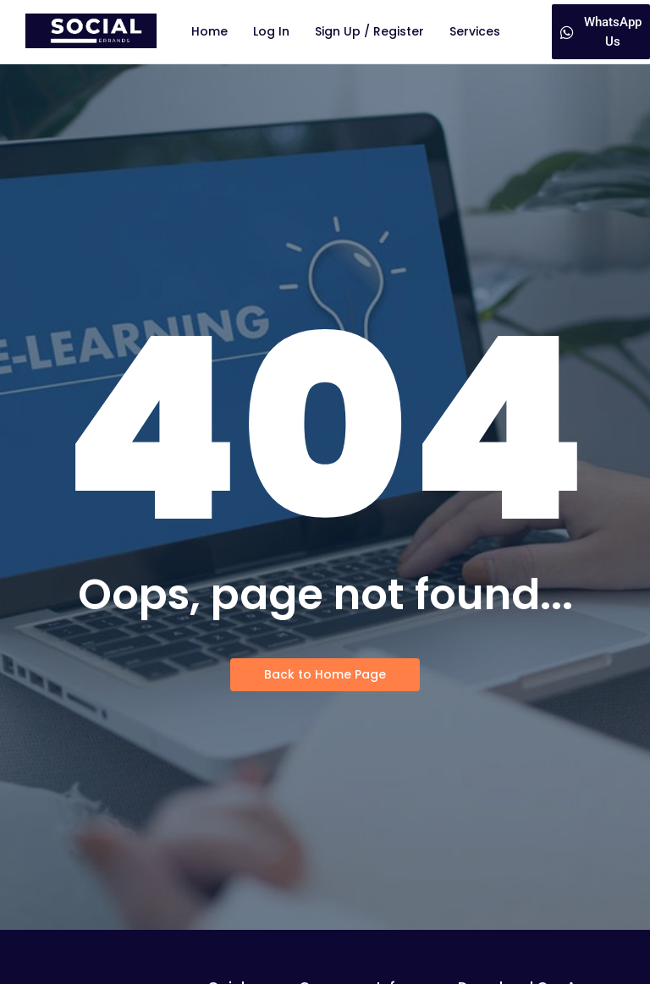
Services (474, 31)
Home (209, 31)
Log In (271, 31)
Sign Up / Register (369, 31)
